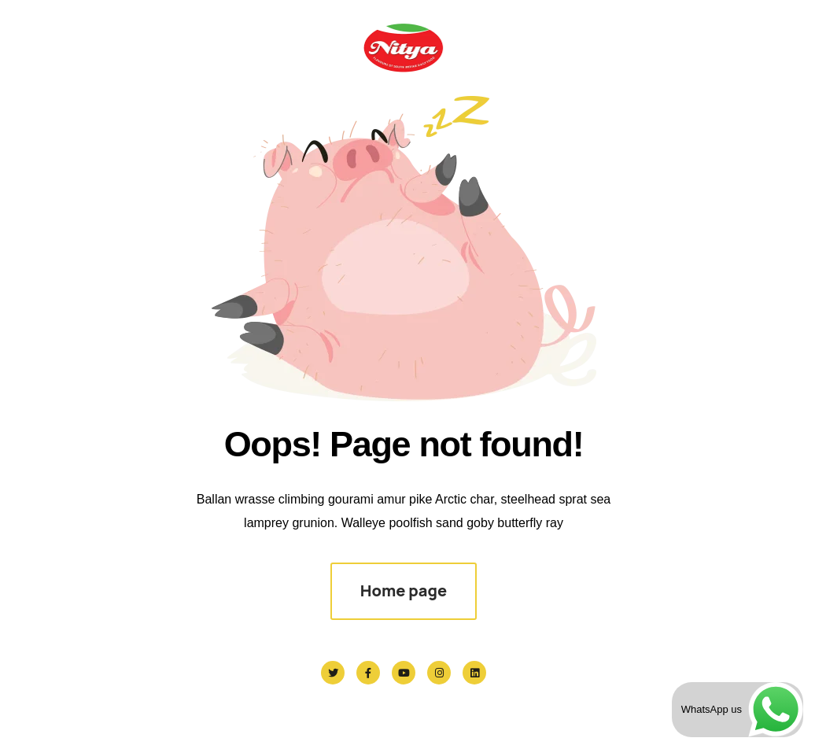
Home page (403, 590)
